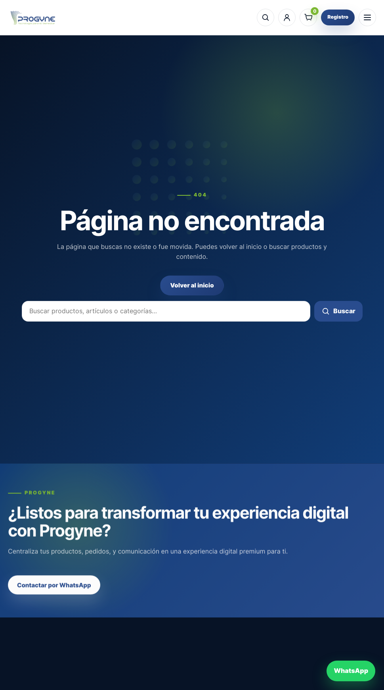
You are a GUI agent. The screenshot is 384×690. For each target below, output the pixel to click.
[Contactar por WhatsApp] (351, 671)
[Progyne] (33, 17)
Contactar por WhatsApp (54, 592)
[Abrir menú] (367, 17)
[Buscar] (265, 17)
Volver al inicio (192, 285)
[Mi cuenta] (287, 17)
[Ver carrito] (308, 17)
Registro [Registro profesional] (337, 17)
